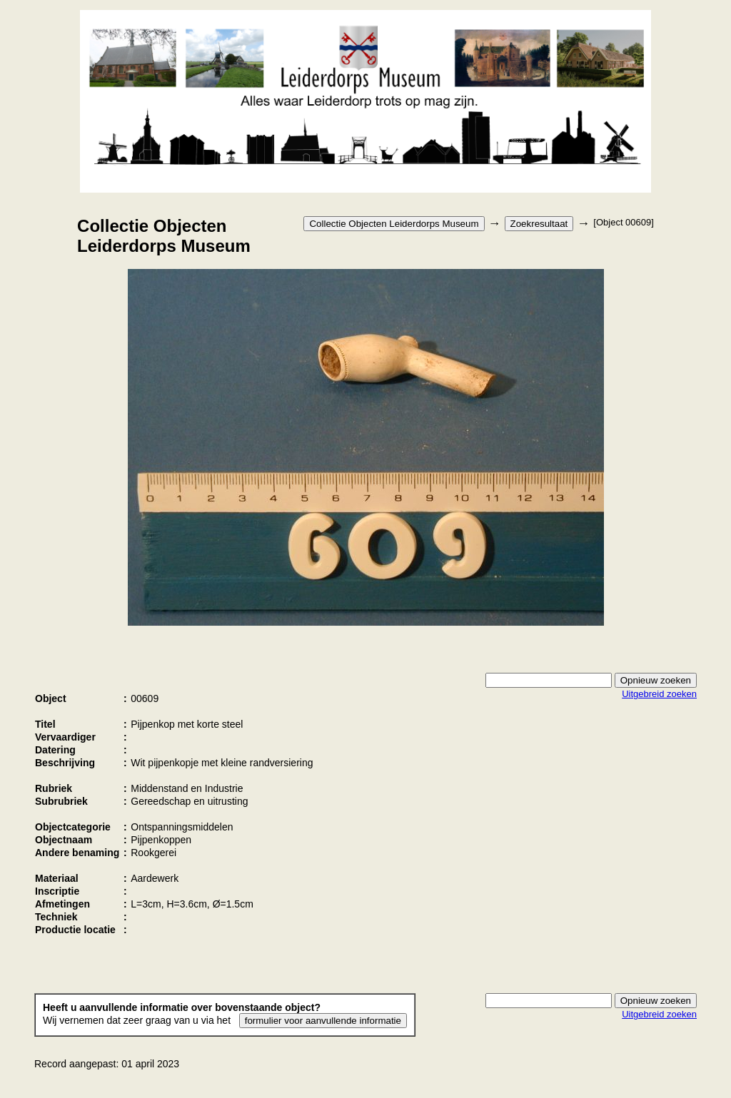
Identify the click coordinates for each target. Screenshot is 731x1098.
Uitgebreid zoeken (659, 693)
